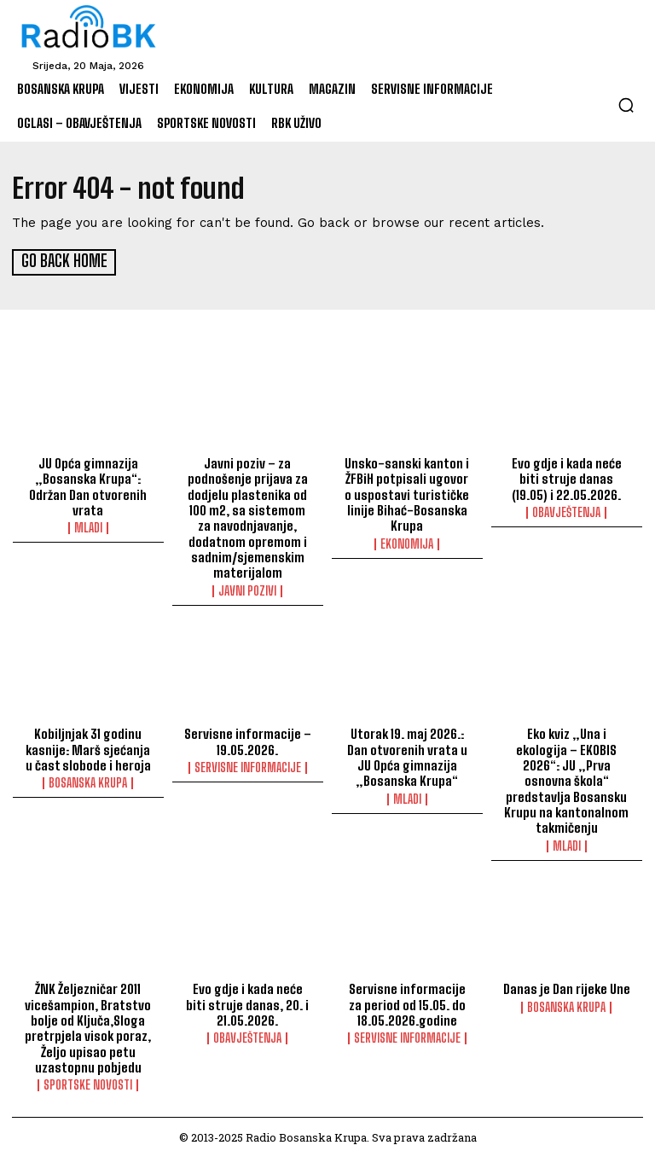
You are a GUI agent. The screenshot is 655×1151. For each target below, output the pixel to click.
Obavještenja (566, 510)
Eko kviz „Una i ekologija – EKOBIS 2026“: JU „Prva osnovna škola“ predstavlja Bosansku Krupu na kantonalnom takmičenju (566, 776)
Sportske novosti (87, 1078)
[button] (626, 105)
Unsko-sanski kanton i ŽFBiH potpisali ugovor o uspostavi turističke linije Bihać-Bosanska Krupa (407, 492)
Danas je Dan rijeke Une (566, 983)
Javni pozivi (247, 587)
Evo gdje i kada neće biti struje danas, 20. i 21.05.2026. (247, 999)
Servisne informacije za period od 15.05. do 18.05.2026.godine (407, 999)
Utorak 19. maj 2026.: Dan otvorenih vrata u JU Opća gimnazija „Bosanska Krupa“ (407, 753)
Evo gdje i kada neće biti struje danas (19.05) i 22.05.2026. (567, 477)
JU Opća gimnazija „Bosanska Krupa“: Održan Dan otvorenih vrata (88, 484)
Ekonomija (406, 541)
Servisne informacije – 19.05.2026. (247, 738)
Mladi (88, 526)
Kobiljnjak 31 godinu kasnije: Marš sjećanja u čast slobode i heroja (87, 746)
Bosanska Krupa (88, 779)
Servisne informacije (247, 764)
